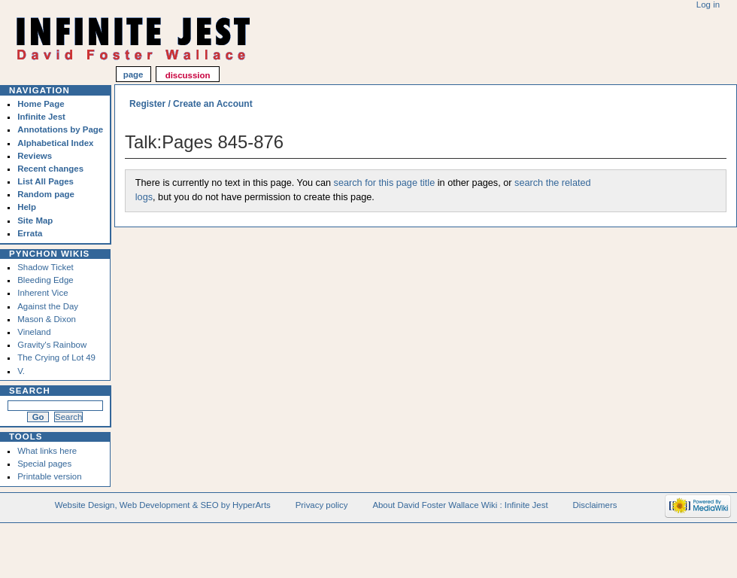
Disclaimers (594, 505)
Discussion (188, 75)
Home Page (40, 103)
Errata (29, 233)
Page (133, 75)
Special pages (44, 463)
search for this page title (384, 183)
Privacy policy (322, 505)
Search (29, 390)
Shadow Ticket (45, 267)
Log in (708, 4)
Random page (45, 194)
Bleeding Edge (45, 279)
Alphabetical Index (55, 143)
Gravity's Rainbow (51, 344)
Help (26, 206)
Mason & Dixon (46, 319)
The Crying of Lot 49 (56, 357)
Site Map (35, 220)
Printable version (49, 476)
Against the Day (47, 306)
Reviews (34, 155)
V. (21, 371)
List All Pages (45, 181)
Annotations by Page (60, 129)
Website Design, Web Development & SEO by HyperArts (163, 505)
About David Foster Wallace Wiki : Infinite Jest (459, 505)
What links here (47, 450)
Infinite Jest (41, 116)
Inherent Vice (42, 292)
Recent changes (50, 168)
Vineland (33, 331)
